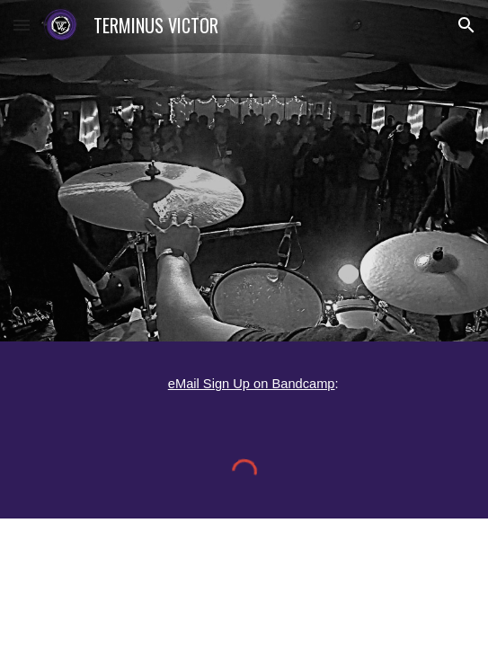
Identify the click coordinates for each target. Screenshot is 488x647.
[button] (21, 24)
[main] (243, 383)
